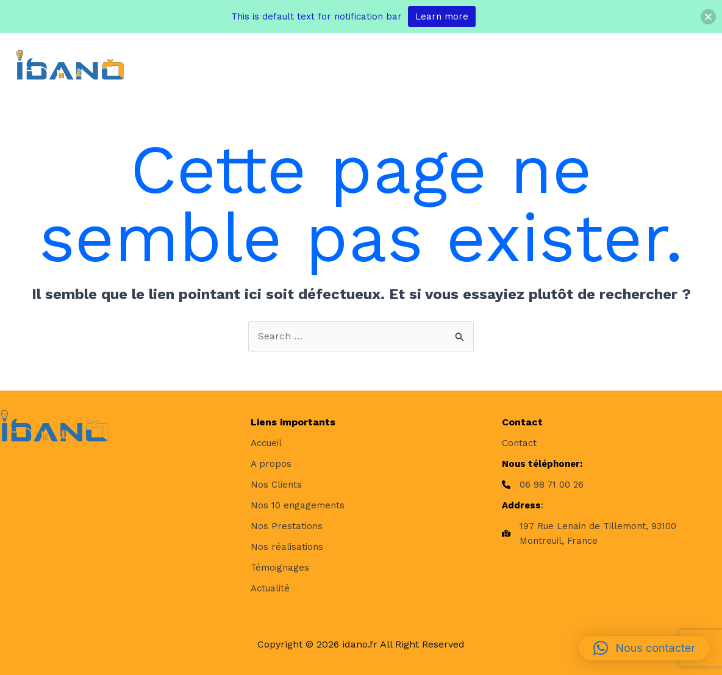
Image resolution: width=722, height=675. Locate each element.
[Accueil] (266, 443)
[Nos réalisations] (287, 547)
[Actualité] (270, 588)
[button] (644, 648)
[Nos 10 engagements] (298, 505)
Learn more (441, 16)
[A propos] (271, 464)
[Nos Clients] (276, 484)
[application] (303, 65)
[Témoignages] (280, 567)
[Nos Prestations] (287, 526)
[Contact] (519, 443)
